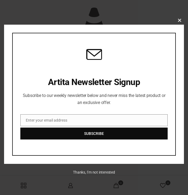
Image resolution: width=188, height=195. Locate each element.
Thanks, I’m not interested (94, 172)
